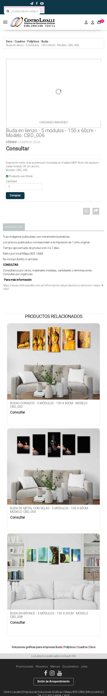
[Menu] (6, 22)
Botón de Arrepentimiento (54, 681)
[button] (31, 3)
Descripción (14, 226)
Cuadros (20, 41)
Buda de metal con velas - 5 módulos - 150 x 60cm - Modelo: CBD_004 (49, 510)
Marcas (55, 666)
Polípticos (33, 41)
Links (84, 666)
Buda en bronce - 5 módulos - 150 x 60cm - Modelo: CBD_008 (49, 615)
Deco (9, 41)
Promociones (24, 666)
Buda (44, 41)
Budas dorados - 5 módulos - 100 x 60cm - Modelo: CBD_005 (49, 404)
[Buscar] (8, 11)
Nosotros (42, 666)
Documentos (70, 666)
